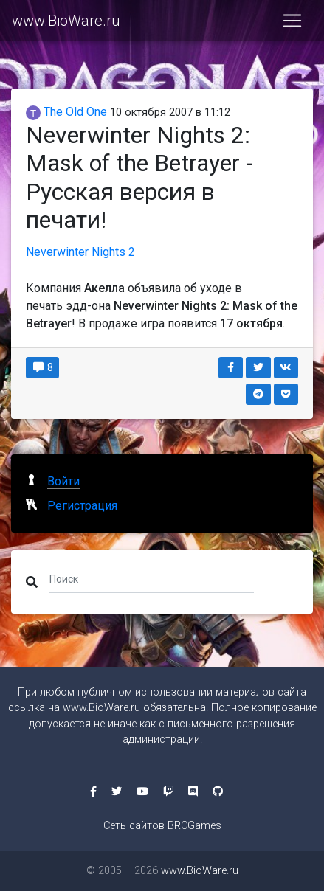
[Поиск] (151, 579)
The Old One (66, 112)
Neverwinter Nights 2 (80, 252)
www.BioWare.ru (66, 21)
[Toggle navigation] (292, 21)
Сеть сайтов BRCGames (162, 825)
